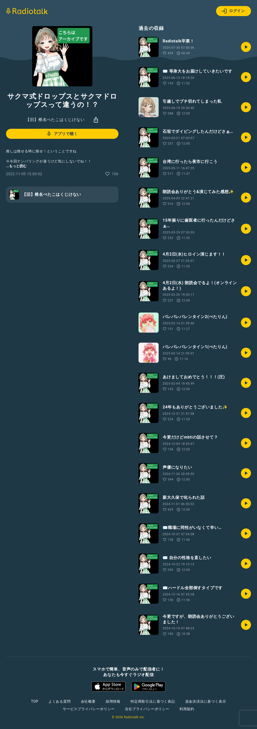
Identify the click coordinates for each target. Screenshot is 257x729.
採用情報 (113, 701)
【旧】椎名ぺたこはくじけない (55, 119)
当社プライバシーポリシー (147, 709)
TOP (34, 701)
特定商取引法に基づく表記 (153, 701)
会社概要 (88, 701)
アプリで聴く (62, 134)
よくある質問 (59, 701)
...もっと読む (16, 166)
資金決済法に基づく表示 (205, 701)
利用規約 (186, 709)
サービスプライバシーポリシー (89, 709)
